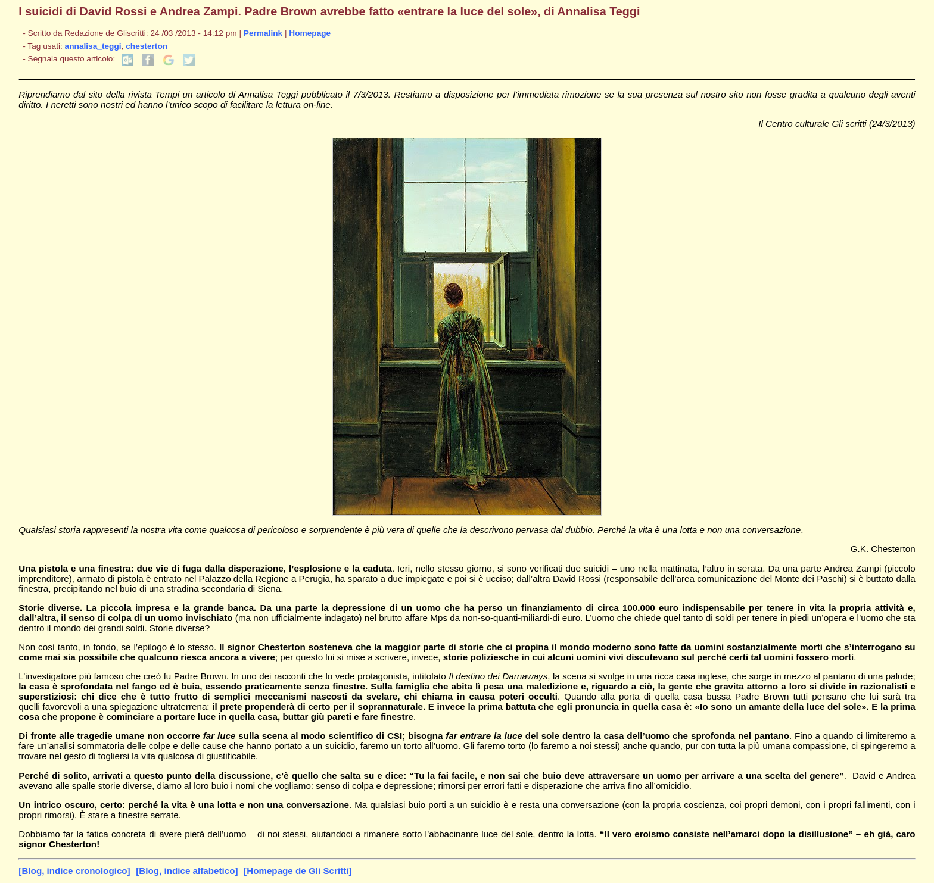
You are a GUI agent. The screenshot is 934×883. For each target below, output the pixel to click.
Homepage (310, 33)
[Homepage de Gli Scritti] (297, 871)
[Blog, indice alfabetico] (187, 871)
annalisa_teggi (93, 46)
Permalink (263, 33)
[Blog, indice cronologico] (74, 871)
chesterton (146, 46)
